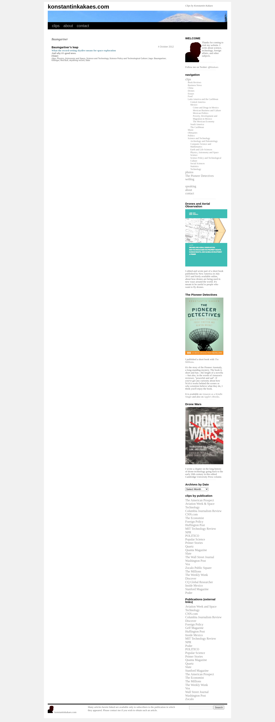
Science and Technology (98, 58)
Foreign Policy (194, 521)
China (190, 88)
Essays (191, 93)
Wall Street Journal (197, 692)
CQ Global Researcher (199, 582)
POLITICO (192, 535)
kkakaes (214, 67)
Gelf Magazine (194, 627)
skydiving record (76, 60)
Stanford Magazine (197, 589)
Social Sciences (197, 163)
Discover (190, 578)
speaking (190, 186)
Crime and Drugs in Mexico (206, 107)
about (68, 26)
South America (197, 124)
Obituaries (192, 132)
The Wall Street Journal (199, 557)
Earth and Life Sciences (201, 149)
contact (83, 26)
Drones (191, 90)
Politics (191, 135)
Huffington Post (195, 525)
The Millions (193, 571)
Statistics (194, 166)
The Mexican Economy (203, 121)
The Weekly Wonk (196, 574)
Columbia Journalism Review (203, 511)
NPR (188, 532)
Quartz (189, 546)
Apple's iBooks (211, 396)
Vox (187, 564)
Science (193, 155)
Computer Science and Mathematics (200, 145)
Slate (88, 60)
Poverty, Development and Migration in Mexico (205, 117)
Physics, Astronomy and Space (71, 58)
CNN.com (191, 514)
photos (189, 172)
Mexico (193, 104)
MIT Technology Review (200, 528)
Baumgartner (160, 58)
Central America (197, 102)
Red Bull (64, 60)
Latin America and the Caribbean (203, 99)
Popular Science (195, 539)
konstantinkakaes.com (78, 6)
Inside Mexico (194, 585)
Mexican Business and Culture (207, 110)
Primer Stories (194, 542)
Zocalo (189, 699)
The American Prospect (199, 500)
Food (190, 96)
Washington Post (195, 560)
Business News (195, 85)
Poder (188, 592)
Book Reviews (194, 82)
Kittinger (55, 60)
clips (56, 26)
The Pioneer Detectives (199, 175)
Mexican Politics (200, 113)
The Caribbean (197, 127)
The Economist (194, 518)
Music (190, 130)
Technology (195, 169)
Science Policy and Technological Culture (128, 58)
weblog (189, 179)
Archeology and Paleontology (204, 141)
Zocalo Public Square (198, 567)
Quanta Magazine (196, 550)
